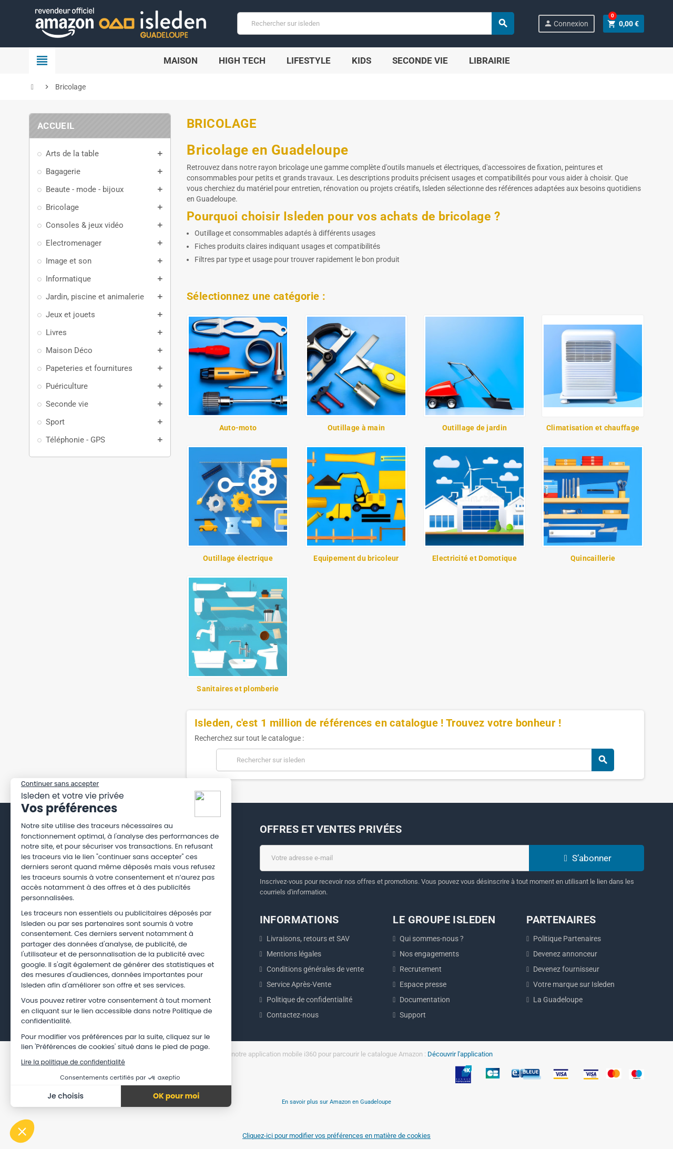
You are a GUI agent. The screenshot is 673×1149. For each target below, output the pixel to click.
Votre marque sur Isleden (574, 984)
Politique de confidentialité (309, 999)
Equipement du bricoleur (356, 558)
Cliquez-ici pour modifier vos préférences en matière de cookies (336, 1136)
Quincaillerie (593, 558)
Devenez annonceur (565, 954)
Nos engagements (429, 954)
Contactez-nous (293, 1015)
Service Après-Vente (299, 984)
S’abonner (586, 858)
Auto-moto (238, 428)
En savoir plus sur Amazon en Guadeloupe (336, 1101)
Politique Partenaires (567, 938)
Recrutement (421, 969)
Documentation (425, 999)
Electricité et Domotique (474, 558)
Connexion (566, 23)
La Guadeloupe (558, 999)
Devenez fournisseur (566, 969)
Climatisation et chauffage (592, 428)
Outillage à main (356, 428)
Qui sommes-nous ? (432, 938)
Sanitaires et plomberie (238, 688)
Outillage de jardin (474, 428)
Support (413, 1015)
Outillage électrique (238, 558)
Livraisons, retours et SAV (308, 938)
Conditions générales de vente (315, 969)
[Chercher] (375, 23)
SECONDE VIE (420, 60)
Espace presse (423, 984)
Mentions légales (294, 954)
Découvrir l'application (460, 1054)
